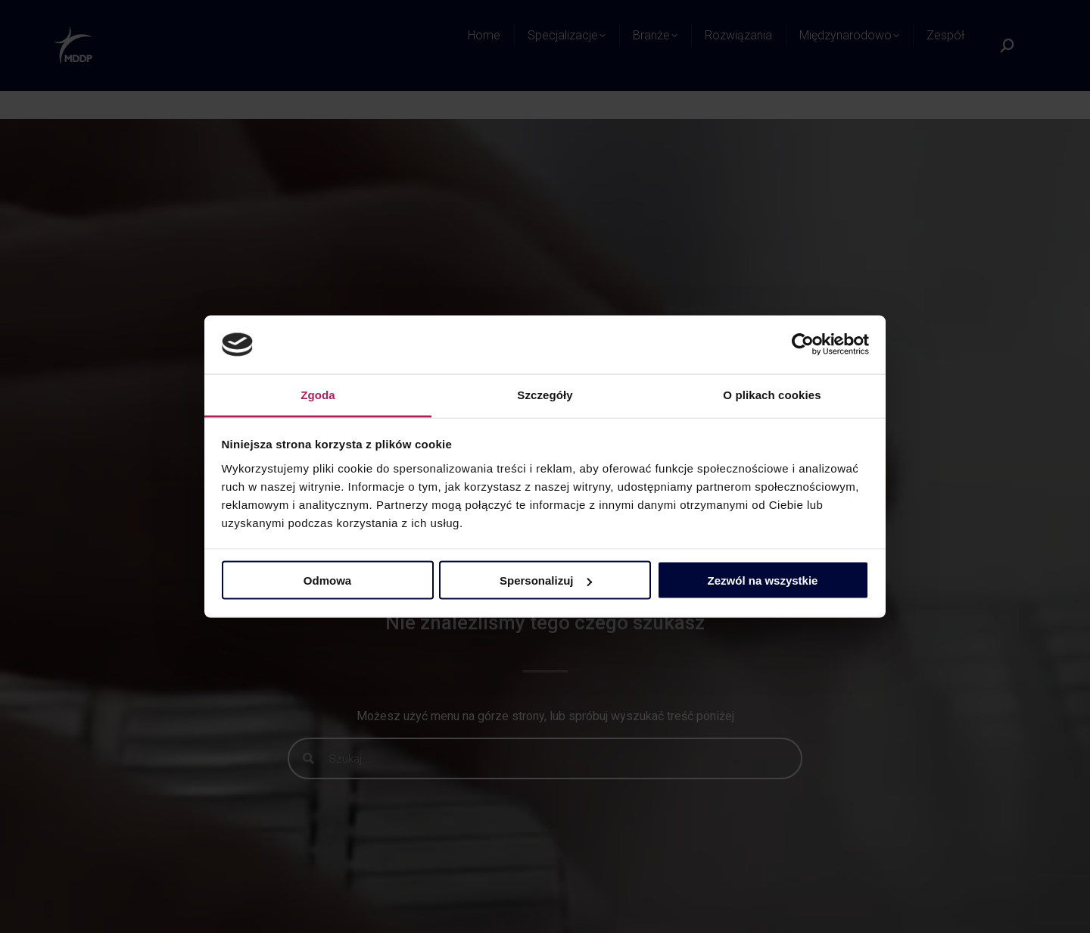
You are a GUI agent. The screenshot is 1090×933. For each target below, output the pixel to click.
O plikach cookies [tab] (772, 394)
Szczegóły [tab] (544, 394)
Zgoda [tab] (318, 394)
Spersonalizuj (546, 580)
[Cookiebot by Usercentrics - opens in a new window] (803, 344)
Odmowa (327, 580)
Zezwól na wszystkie (763, 580)
